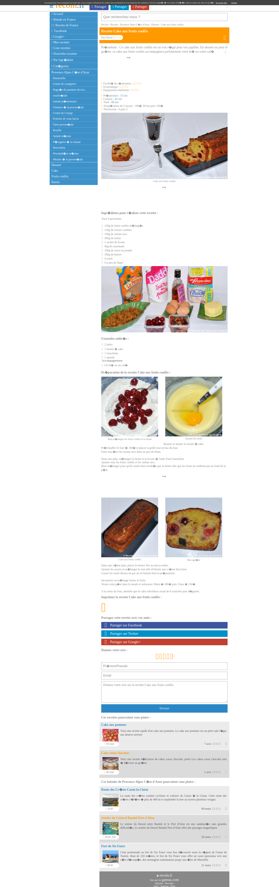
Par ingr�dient (62, 60)
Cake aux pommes (113, 723)
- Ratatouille (58, 78)
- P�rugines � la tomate (66, 141)
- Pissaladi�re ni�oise (65, 153)
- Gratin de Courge (62, 112)
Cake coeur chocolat (115, 751)
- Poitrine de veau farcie (65, 118)
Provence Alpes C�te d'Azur (70, 72)
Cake (54, 170)
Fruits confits (60, 176)
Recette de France (64, 25)
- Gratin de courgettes (63, 83)
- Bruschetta (58, 147)
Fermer (234, 3)
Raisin (55, 182)
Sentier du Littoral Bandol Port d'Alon (127, 816)
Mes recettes (60, 42)
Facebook (59, 31)
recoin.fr (166, 873)
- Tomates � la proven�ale (67, 107)
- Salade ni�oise (61, 136)
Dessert (56, 165)
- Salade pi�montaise (64, 101)
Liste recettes (60, 48)
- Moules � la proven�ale (67, 159)
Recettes (169, 881)
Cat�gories (60, 66)
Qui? (156, 884)
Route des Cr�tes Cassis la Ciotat (124, 788)
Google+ (58, 36)
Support (165, 884)
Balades (159, 881)
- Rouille (56, 130)
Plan (173, 884)
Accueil (57, 14)
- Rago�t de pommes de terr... (68, 89)
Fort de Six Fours (113, 844)
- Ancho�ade (59, 95)
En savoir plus (221, 3)
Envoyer (164, 706)
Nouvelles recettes (64, 53)
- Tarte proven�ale (62, 124)
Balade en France (63, 19)
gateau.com (170, 878)
